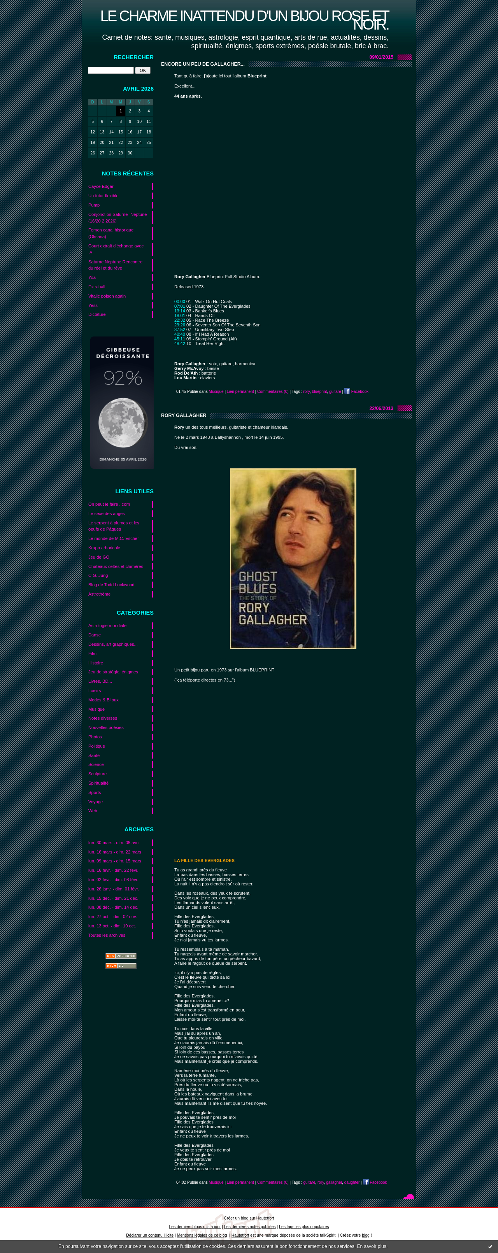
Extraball (96, 286)
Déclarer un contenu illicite (150, 1235)
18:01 (179, 315)
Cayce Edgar (101, 186)
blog (366, 1235)
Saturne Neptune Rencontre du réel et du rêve (115, 265)
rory (306, 391)
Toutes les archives (106, 935)
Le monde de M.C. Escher (113, 538)
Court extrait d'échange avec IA (116, 249)
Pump (94, 205)
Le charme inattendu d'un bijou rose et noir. (244, 20)
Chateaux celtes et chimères (115, 566)
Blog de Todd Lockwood (111, 584)
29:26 (179, 324)
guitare (335, 391)
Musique (96, 709)
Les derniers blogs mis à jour (195, 1227)
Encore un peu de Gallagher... (203, 64)
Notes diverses (102, 718)
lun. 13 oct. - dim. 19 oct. (112, 926)
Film (92, 653)
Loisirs (94, 690)
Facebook (356, 391)
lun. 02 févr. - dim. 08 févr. (113, 879)
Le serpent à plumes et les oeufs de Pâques (113, 526)
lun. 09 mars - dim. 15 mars (114, 861)
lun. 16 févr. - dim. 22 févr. (113, 870)
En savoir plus (371, 1246)
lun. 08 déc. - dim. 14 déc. (113, 907)
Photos (95, 736)
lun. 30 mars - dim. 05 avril (114, 842)
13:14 (179, 310)
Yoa (92, 277)
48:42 (179, 343)
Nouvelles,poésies (106, 727)
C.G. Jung (98, 575)
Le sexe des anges (106, 513)
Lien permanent (240, 391)
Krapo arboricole (104, 547)
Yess (93, 305)
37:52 (179, 329)
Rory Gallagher (183, 415)
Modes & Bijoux (103, 699)
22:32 (179, 320)
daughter (352, 1182)
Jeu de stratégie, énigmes (113, 671)
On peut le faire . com (109, 504)
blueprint (319, 391)
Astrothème (99, 594)
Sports (94, 792)
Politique (96, 746)
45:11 (179, 338)
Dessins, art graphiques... (113, 644)
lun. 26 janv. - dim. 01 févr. (113, 889)
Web (92, 810)
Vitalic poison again (107, 296)
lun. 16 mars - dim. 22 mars (114, 852)
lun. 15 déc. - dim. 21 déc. (113, 898)
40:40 (179, 334)
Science (96, 764)
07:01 (179, 306)
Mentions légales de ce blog (202, 1235)
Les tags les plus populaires (304, 1227)
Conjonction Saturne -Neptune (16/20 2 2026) (117, 217)
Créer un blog (236, 1218)
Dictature (97, 314)
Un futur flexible (103, 195)
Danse (94, 635)
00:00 (179, 301)
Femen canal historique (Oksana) (110, 233)
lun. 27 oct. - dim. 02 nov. (112, 916)
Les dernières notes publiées (250, 1227)
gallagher (334, 1182)
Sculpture (97, 773)
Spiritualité (98, 783)
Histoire (95, 663)
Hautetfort (265, 1218)
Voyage (95, 801)
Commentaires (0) (273, 391)
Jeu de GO (98, 557)
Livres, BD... (100, 681)
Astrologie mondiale (107, 625)
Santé (94, 755)
